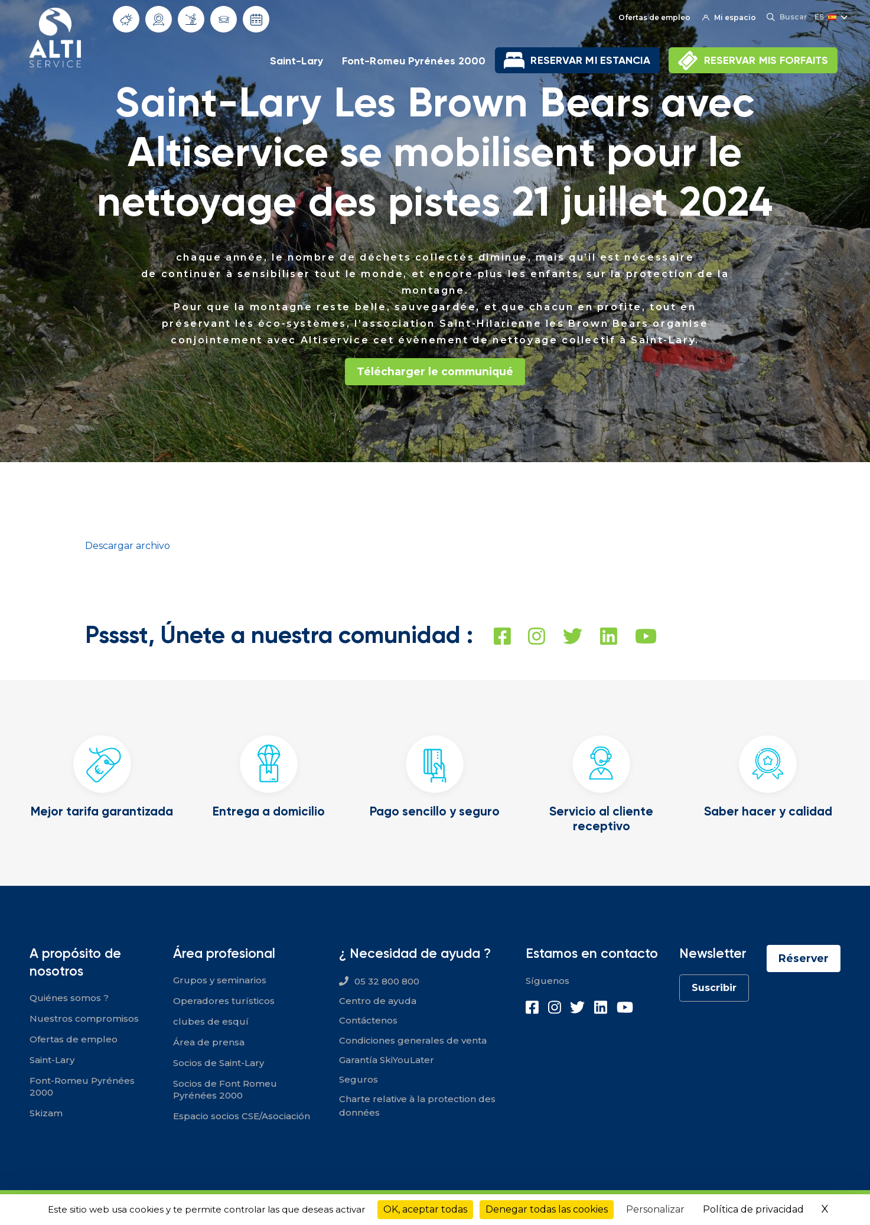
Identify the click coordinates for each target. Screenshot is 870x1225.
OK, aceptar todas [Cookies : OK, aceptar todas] (425, 1209)
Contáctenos (368, 1020)
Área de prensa (209, 1042)
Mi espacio (728, 17)
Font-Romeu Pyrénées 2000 (414, 60)
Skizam (46, 1113)
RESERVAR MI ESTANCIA (590, 60)
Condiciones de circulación (224, 19)
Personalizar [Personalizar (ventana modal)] (655, 1209)
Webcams (159, 19)
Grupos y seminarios (219, 980)
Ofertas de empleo (653, 17)
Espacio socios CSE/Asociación (241, 1116)
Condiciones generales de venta (413, 1040)
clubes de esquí (211, 1021)
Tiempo (126, 19)
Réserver (803, 958)
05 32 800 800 (386, 981)
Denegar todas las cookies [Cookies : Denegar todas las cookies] (546, 1209)
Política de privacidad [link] (753, 1209)
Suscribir (713, 987)
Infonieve (191, 19)
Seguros (358, 1079)
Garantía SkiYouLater (386, 1059)
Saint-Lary (296, 60)
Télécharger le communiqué (435, 371)
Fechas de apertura (256, 19)
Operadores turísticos (224, 1000)
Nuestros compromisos (84, 1018)
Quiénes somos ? (69, 997)
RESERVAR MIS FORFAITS (766, 60)
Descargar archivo (127, 545)
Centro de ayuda (377, 1000)
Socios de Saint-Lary (218, 1062)
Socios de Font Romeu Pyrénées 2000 (225, 1089)
